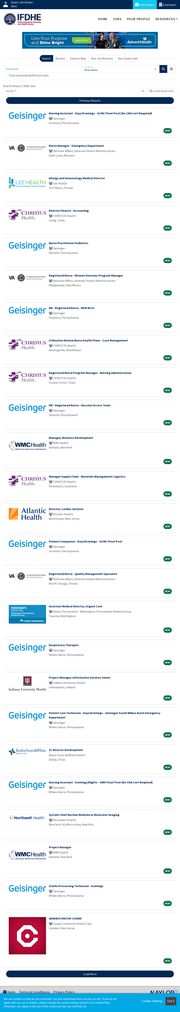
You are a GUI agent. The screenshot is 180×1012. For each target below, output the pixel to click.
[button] (171, 69)
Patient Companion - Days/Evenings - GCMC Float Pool (85, 541)
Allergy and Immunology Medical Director (77, 178)
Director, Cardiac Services (66, 509)
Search (46, 58)
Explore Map (78, 58)
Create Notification (162, 91)
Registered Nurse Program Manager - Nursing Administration (90, 373)
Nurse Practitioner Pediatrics (68, 243)
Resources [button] (165, 19)
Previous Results (90, 100)
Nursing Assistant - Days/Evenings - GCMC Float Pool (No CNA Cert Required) (100, 113)
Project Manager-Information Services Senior (79, 677)
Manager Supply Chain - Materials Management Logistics (87, 476)
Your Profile (138, 19)
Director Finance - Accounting (69, 210)
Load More (90, 974)
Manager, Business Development (71, 438)
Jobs (117, 19)
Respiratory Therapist (64, 645)
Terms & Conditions (34, 992)
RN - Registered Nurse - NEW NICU (71, 308)
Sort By (10, 91)
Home (103, 19)
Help (9, 992)
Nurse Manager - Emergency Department (76, 146)
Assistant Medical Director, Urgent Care (75, 606)
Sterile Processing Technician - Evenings (76, 886)
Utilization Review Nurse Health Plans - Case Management (88, 340)
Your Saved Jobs (128, 58)
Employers (167, 4)
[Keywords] (43, 69)
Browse (60, 58)
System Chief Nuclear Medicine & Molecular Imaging (84, 815)
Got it (170, 1001)
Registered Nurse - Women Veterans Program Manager (86, 275)
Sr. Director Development (66, 750)
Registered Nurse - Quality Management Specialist (83, 574)
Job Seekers (145, 4)
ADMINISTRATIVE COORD (65, 918)
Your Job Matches (102, 58)
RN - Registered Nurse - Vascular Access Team (79, 405)
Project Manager (60, 847)
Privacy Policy (64, 992)
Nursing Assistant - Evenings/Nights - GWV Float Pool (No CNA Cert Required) (101, 782)
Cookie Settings (152, 1001)
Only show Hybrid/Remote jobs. (29, 75)
